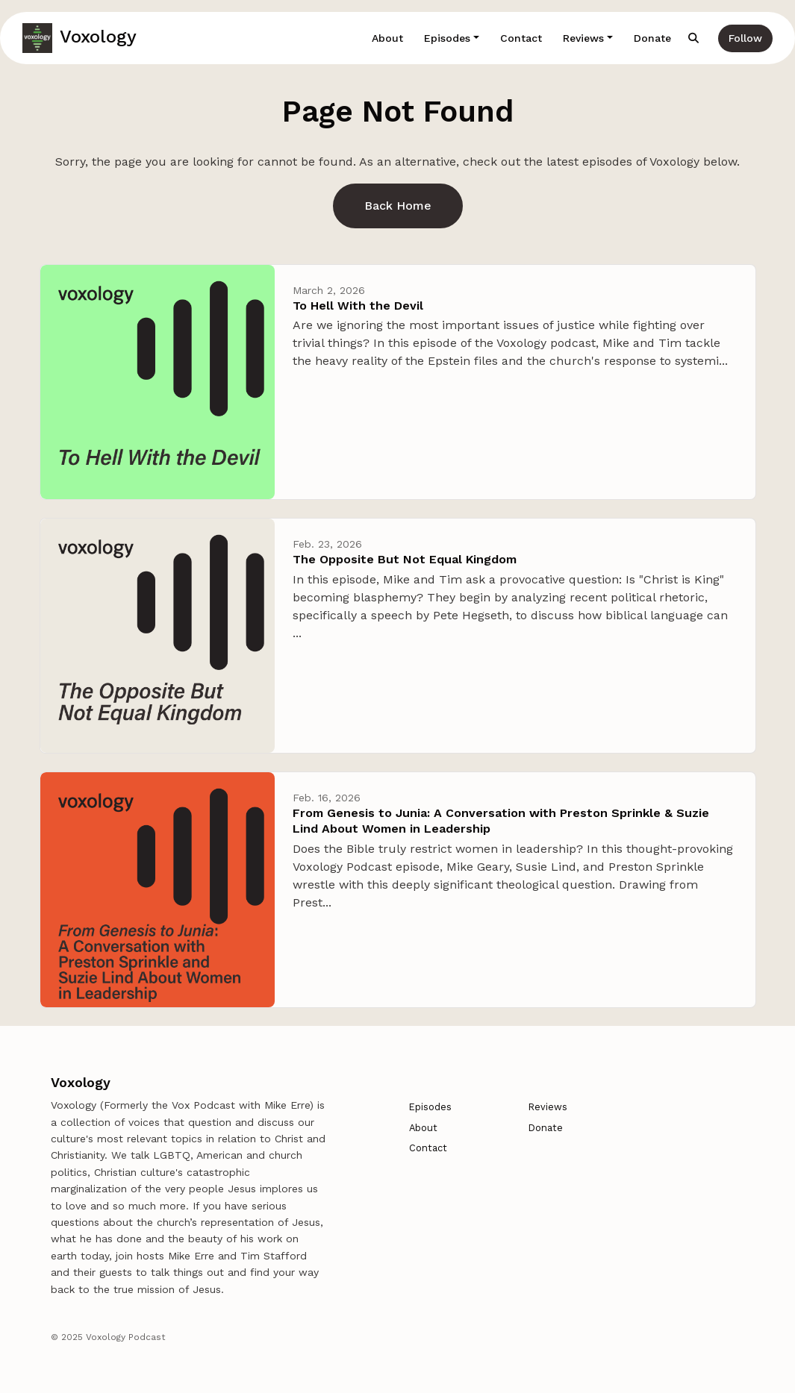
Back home (397, 205)
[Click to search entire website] (694, 38)
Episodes (447, 38)
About (387, 38)
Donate (652, 38)
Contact (521, 38)
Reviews (583, 38)
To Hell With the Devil (358, 305)
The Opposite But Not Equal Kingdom (405, 559)
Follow (745, 38)
